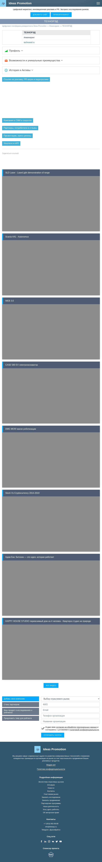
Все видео (51, 685)
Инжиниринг (29, 37)
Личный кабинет (61, 15)
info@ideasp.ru (51, 827)
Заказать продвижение (51, 800)
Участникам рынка (51, 794)
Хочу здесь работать (51, 809)
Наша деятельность (51, 806)
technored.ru (29, 42)
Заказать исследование (51, 797)
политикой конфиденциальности (84, 730)
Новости (51, 788)
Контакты (51, 791)
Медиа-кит (51, 765)
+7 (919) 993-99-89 (51, 824)
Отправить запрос (53, 735)
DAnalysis (51, 785)
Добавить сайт (40, 15)
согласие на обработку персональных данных (76, 727)
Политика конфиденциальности (51, 769)
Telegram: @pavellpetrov (51, 830)
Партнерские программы (51, 803)
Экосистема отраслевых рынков (51, 782)
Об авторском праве (51, 813)
